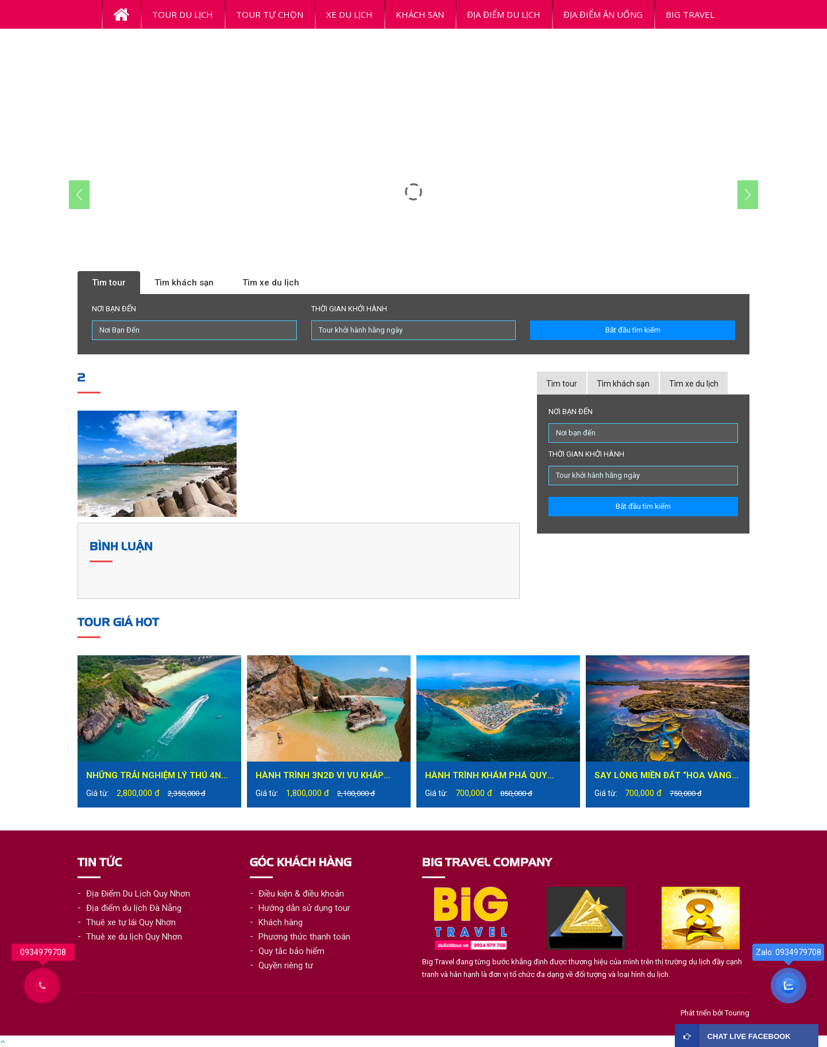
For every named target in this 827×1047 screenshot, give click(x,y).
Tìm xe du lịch (270, 282)
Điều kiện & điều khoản (301, 893)
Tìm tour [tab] (561, 383)
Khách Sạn (420, 14)
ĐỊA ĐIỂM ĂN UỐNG (603, 14)
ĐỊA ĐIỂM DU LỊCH (503, 14)
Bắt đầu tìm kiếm (632, 330)
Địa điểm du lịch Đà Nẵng (133, 908)
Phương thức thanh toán (304, 937)
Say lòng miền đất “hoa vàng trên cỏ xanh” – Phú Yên (663, 776)
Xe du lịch (349, 14)
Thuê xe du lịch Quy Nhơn (134, 937)
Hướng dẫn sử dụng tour (304, 908)
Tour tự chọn (269, 14)
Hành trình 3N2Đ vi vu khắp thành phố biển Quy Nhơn (320, 776)
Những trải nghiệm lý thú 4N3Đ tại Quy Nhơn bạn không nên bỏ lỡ (159, 776)
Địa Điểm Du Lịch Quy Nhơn (138, 893)
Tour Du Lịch (182, 14)
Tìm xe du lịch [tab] (693, 383)
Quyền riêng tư (285, 965)
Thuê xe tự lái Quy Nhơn (131, 922)
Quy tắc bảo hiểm (291, 951)
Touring (737, 1013)
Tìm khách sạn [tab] (623, 383)
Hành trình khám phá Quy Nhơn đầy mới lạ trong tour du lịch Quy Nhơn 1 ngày (492, 776)
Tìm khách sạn (184, 282)
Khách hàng (280, 922)
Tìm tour (109, 282)
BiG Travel (690, 14)
